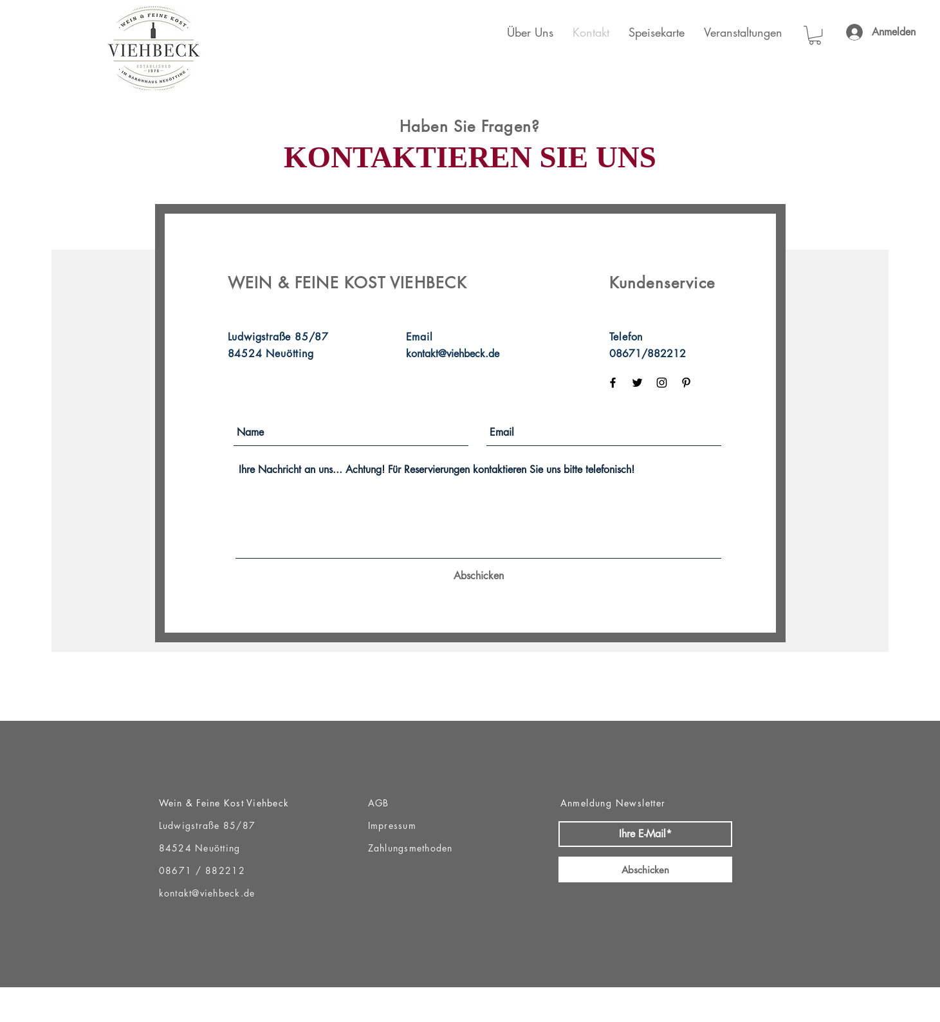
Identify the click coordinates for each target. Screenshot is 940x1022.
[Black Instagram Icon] (661, 382)
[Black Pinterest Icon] (686, 382)
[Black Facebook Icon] (613, 382)
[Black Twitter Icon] (637, 382)
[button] (815, 35)
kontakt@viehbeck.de (452, 353)
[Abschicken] (479, 576)
